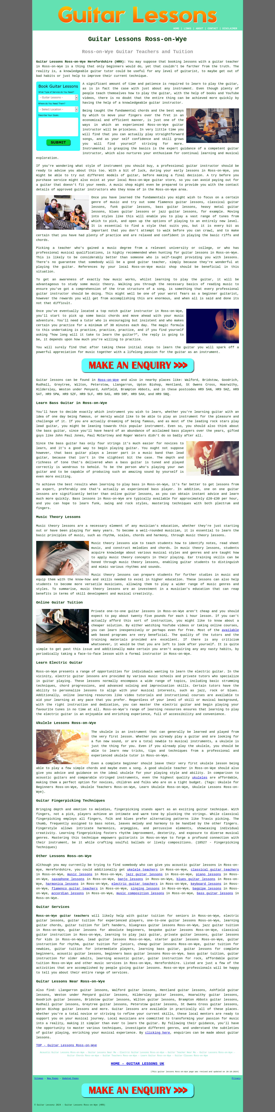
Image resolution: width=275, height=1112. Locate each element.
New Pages (53, 1078)
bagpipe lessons (207, 888)
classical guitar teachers (215, 869)
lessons (93, 681)
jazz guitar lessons (144, 874)
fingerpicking (126, 809)
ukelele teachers (142, 869)
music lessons (79, 874)
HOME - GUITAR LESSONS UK (137, 1064)
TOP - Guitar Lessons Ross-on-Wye (66, 1045)
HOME (176, 28)
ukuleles (199, 777)
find (50, 990)
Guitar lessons (125, 1009)
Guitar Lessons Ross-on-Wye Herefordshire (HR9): (81, 61)
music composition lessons (140, 893)
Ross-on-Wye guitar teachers (62, 916)
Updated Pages (70, 1078)
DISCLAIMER (229, 28)
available (230, 630)
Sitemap (38, 1078)
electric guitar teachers (134, 884)
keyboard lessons (206, 884)
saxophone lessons (68, 879)
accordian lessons (67, 893)
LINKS (187, 28)
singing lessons (145, 888)
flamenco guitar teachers (74, 888)
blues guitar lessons (195, 879)
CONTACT (213, 28)
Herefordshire (167, 963)
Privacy (236, 1078)
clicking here (157, 1033)
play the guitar (156, 93)
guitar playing (55, 1033)
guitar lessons (195, 252)
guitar (218, 61)
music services (108, 963)
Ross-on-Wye (108, 380)
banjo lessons (130, 879)
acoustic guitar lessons (79, 953)
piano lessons (208, 874)
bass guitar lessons (215, 893)
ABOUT (199, 28)
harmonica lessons (62, 884)
